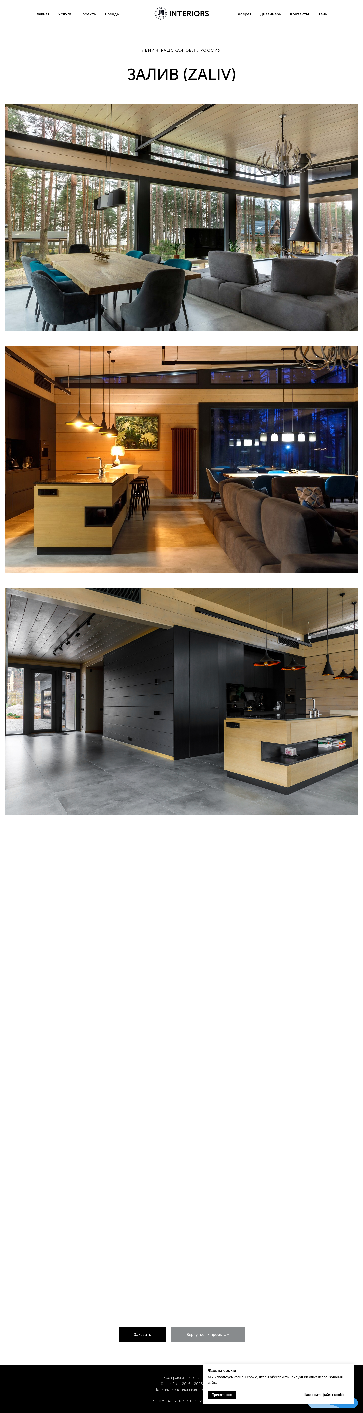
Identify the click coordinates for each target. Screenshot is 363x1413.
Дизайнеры (271, 14)
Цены (322, 14)
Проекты (88, 14)
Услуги (64, 14)
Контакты (299, 14)
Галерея (243, 14)
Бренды (112, 14)
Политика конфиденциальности (181, 1389)
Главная (42, 14)
